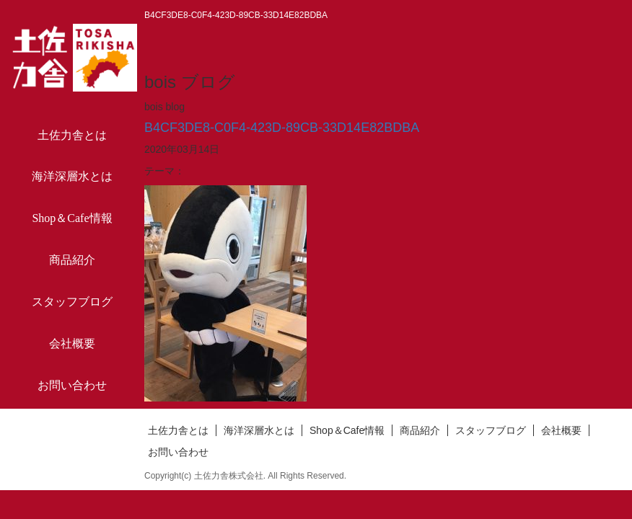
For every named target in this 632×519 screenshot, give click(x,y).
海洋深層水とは (72, 176)
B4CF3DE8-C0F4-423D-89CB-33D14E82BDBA (281, 127)
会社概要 (72, 343)
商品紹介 (72, 260)
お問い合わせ (72, 385)
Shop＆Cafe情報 (72, 218)
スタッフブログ (72, 302)
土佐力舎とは (72, 135)
